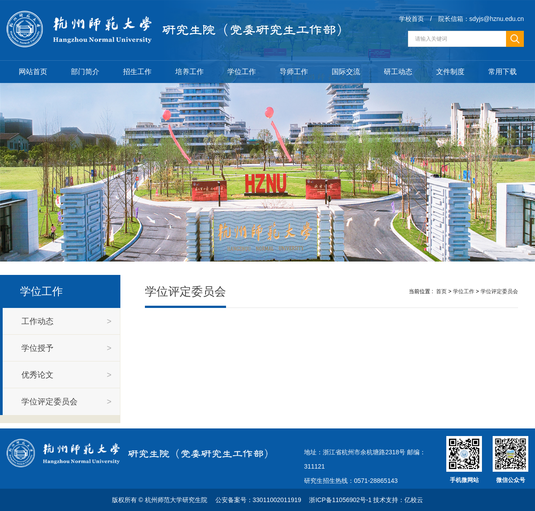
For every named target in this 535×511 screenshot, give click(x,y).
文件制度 (450, 71)
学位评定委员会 (499, 291)
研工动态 (398, 71)
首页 (441, 291)
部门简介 (85, 71)
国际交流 (346, 71)
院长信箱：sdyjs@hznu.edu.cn (481, 18)
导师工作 (294, 71)
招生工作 (137, 71)
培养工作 (189, 71)
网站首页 (33, 71)
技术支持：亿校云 (398, 499)
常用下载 (502, 71)
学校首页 (411, 18)
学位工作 (241, 71)
